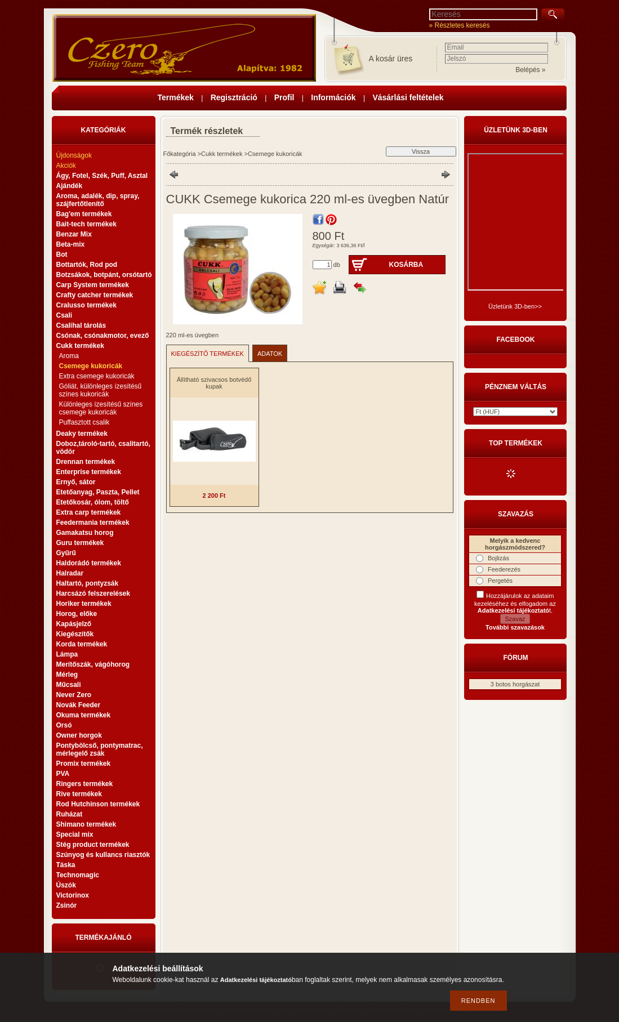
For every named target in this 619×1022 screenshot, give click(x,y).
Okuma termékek (83, 715)
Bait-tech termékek (86, 224)
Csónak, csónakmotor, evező (102, 336)
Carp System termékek (92, 285)
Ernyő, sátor (76, 482)
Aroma (69, 356)
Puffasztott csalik (84, 422)
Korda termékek (82, 644)
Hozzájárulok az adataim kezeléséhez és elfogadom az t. (515, 603)
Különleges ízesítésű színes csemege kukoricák (101, 408)
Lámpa (67, 654)
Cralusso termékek (86, 305)
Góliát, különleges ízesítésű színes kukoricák (100, 390)
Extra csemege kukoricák (97, 376)
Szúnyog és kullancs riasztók (103, 855)
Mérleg (67, 675)
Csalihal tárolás (81, 325)
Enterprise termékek (88, 472)
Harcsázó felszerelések (93, 593)
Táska (65, 865)
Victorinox (72, 895)
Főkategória (179, 153)
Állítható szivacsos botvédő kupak (214, 383)
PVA (63, 774)
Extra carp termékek (88, 512)
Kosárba (406, 265)
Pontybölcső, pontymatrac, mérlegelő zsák (99, 749)
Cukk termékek (221, 153)
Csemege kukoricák (91, 366)
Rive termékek (79, 794)
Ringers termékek (84, 784)
